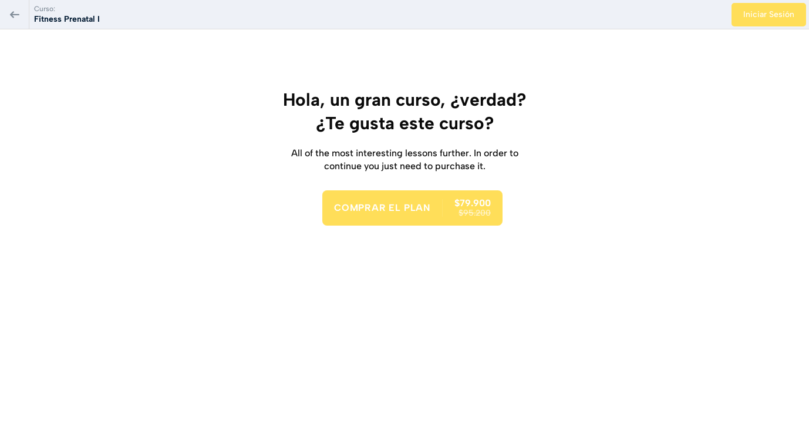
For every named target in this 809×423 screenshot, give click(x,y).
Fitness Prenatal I (67, 19)
